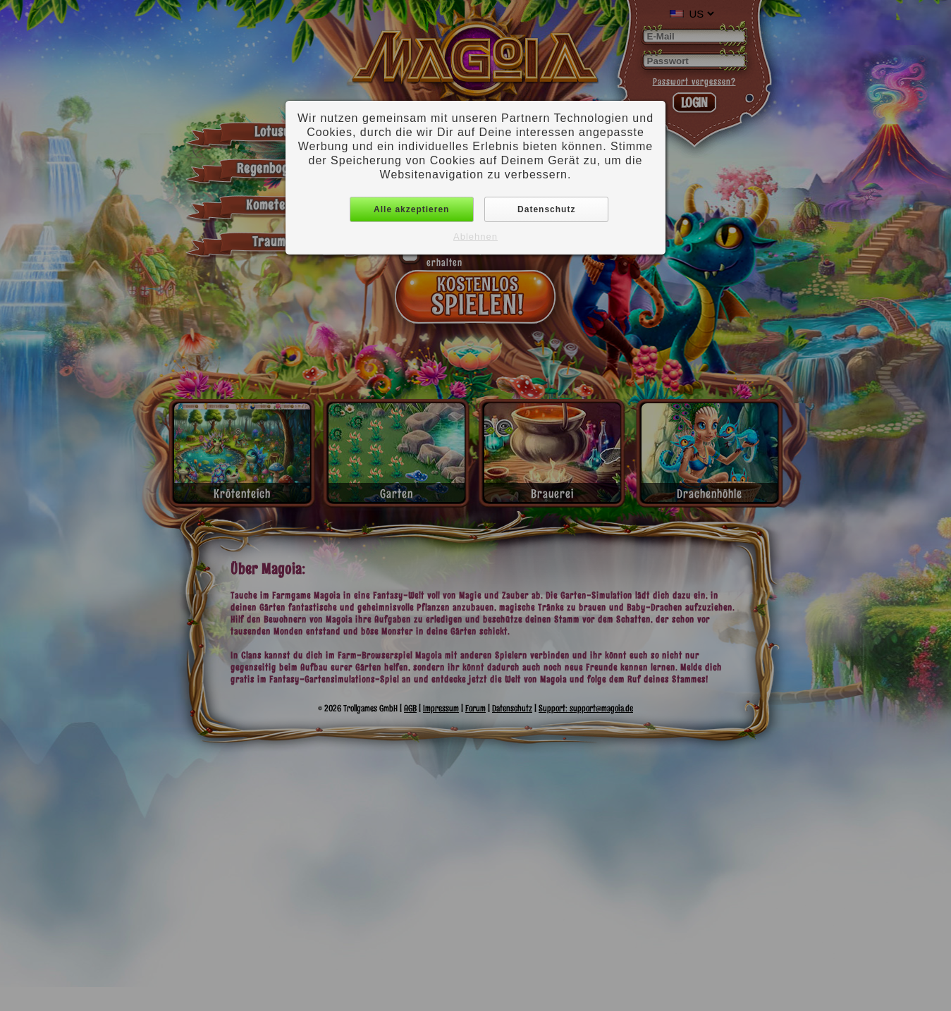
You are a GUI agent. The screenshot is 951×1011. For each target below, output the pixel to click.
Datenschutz (546, 209)
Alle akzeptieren (411, 209)
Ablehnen (475, 236)
